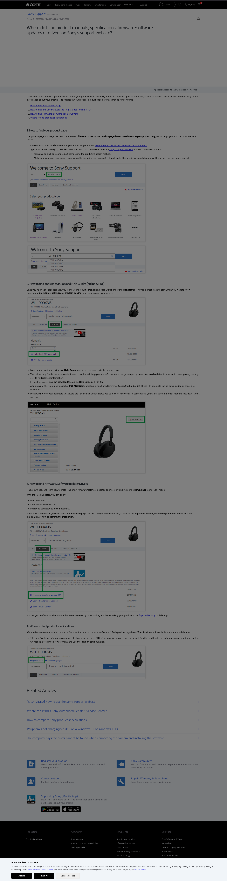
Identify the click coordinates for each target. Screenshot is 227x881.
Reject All (44, 876)
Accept (22, 876)
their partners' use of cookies (40, 869)
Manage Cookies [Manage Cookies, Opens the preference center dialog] (68, 876)
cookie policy (140, 869)
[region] (113, 869)
